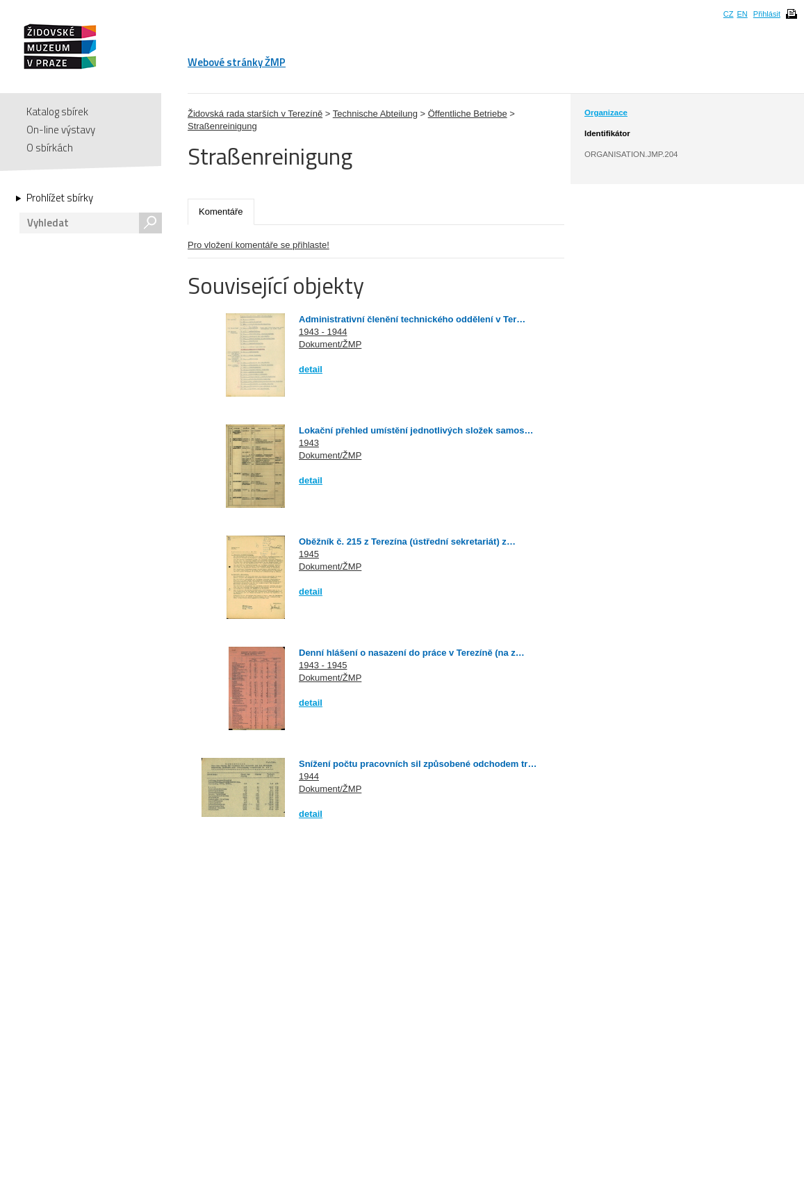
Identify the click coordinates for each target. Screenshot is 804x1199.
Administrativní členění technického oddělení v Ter (407, 319)
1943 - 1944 (323, 331)
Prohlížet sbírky (59, 198)
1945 (309, 554)
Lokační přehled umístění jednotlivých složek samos (411, 430)
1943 (309, 443)
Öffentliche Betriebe (467, 113)
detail (310, 369)
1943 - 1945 (323, 665)
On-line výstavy (60, 130)
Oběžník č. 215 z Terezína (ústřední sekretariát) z (403, 541)
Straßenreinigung (222, 126)
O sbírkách (49, 148)
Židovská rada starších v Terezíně (255, 113)
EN (742, 14)
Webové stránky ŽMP (237, 62)
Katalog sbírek (57, 111)
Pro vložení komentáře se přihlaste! (258, 245)
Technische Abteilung (375, 113)
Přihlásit (766, 14)
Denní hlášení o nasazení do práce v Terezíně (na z (407, 652)
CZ (728, 14)
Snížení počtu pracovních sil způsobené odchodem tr (413, 764)
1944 (309, 776)
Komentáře (221, 211)
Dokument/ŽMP (330, 344)
